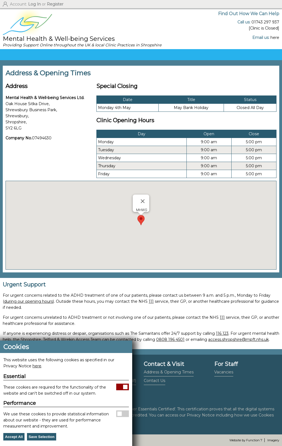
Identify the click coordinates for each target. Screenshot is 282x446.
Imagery (273, 440)
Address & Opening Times (169, 372)
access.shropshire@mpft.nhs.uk (238, 339)
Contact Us (154, 380)
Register (55, 4)
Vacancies (223, 372)
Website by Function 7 (245, 440)
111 (151, 301)
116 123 (222, 333)
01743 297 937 (265, 22)
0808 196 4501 (170, 339)
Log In (34, 4)
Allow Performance (122, 413)
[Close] (142, 201)
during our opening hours (28, 301)
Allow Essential (122, 387)
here (274, 37)
